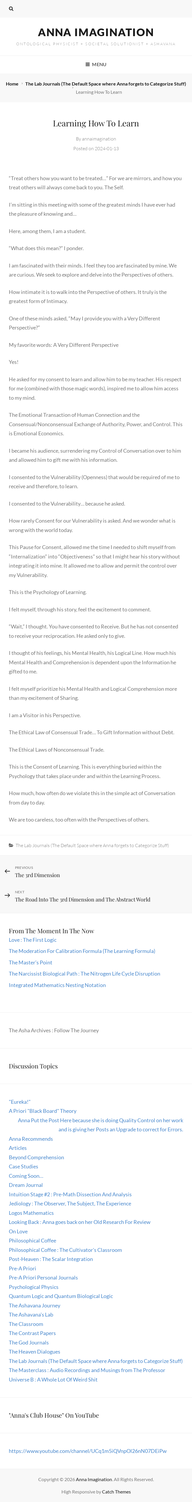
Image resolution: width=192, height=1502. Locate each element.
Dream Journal (26, 1185)
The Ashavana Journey (34, 1305)
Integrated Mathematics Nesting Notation (57, 985)
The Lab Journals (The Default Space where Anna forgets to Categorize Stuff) (105, 83)
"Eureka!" (20, 1101)
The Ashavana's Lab (31, 1314)
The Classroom (26, 1324)
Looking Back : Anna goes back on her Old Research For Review (80, 1222)
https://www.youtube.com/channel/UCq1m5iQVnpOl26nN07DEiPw (88, 1451)
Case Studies (23, 1166)
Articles (18, 1148)
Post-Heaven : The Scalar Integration (51, 1259)
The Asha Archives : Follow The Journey (54, 1030)
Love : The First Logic (33, 939)
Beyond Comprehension (36, 1157)
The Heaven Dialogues (34, 1351)
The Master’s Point (30, 962)
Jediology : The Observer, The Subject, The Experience (70, 1203)
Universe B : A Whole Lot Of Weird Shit (53, 1379)
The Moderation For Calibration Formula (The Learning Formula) (82, 951)
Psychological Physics (34, 1287)
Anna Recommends (31, 1138)
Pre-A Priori (22, 1268)
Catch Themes (116, 1491)
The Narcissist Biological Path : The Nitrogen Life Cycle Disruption (84, 973)
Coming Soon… (26, 1176)
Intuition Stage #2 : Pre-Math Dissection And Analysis (70, 1194)
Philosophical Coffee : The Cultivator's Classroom (65, 1250)
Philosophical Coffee (32, 1240)
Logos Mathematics (31, 1213)
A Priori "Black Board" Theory (42, 1111)
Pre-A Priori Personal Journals (43, 1277)
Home (12, 83)
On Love (18, 1231)
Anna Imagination (96, 32)
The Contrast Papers (32, 1333)
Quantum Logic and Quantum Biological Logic (61, 1296)
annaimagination (99, 139)
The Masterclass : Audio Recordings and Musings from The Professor (87, 1370)
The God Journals (29, 1342)
